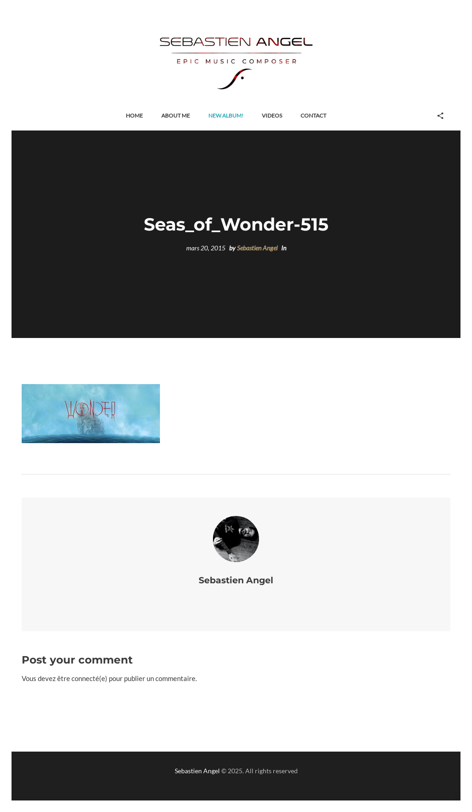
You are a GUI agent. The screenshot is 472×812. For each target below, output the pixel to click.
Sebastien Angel (257, 248)
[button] (134, 116)
